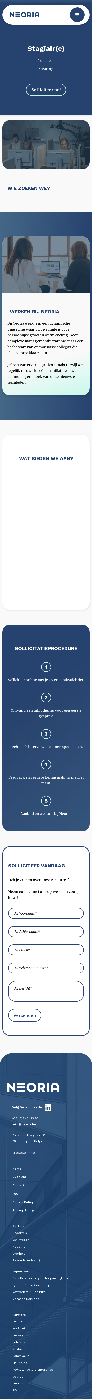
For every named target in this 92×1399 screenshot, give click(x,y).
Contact (18, 1185)
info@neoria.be (24, 1124)
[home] (23, 14)
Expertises (20, 1271)
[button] (77, 14)
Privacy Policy (23, 1210)
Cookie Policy (23, 1202)
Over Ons (19, 1177)
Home (16, 1168)
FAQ (15, 1193)
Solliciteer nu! (46, 89)
